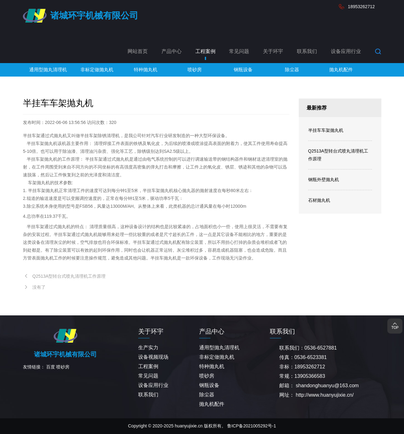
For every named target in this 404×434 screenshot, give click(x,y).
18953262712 (361, 6)
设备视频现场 (153, 357)
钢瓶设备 (209, 385)
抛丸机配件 (211, 404)
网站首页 (138, 51)
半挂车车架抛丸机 (325, 130)
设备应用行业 (346, 51)
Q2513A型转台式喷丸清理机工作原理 (338, 154)
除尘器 (206, 394)
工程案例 (205, 51)
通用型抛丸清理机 (219, 347)
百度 (50, 366)
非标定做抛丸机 (216, 357)
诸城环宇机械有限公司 (94, 15)
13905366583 (309, 376)
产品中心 (171, 51)
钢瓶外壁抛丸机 (323, 179)
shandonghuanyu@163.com (327, 385)
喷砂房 (62, 366)
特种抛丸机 (211, 366)
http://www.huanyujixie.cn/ (324, 395)
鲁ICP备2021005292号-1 (251, 425)
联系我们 (307, 51)
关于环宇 (273, 51)
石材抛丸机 (319, 200)
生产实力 (148, 347)
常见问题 (239, 51)
